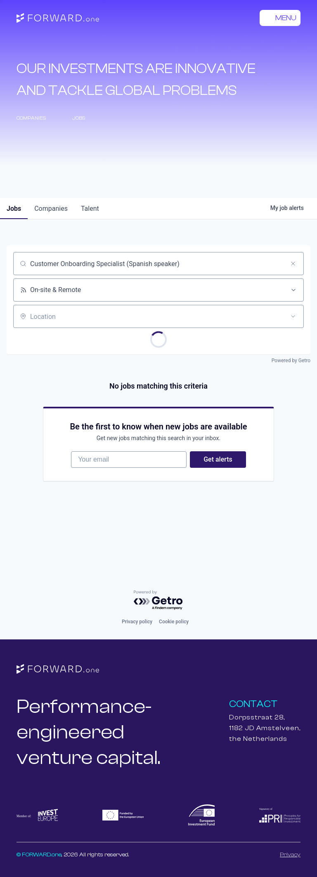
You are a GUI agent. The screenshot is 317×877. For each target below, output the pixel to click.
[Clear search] (293, 264)
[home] (58, 18)
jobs (14, 208)
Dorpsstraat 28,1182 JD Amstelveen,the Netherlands (264, 728)
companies (51, 208)
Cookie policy (174, 622)
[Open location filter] (293, 316)
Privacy (290, 854)
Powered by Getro (291, 360)
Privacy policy (137, 622)
